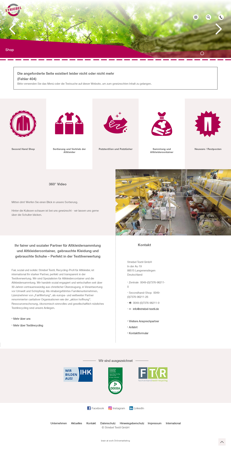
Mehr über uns (21, 318)
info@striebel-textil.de (146, 308)
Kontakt (91, 423)
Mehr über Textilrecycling (28, 325)
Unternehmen (59, 423)
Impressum (155, 423)
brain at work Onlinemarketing (115, 440)
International (173, 423)
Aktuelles (76, 423)
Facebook (98, 408)
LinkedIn (139, 408)
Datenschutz (108, 423)
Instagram (119, 408)
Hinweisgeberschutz (132, 423)
